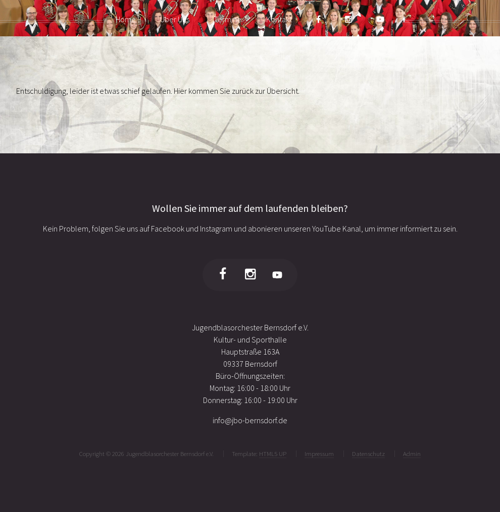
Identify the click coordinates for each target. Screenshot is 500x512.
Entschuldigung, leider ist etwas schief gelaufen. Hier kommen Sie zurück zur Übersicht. (157, 91)
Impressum (319, 453)
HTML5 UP (272, 453)
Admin (412, 453)
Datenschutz (368, 453)
